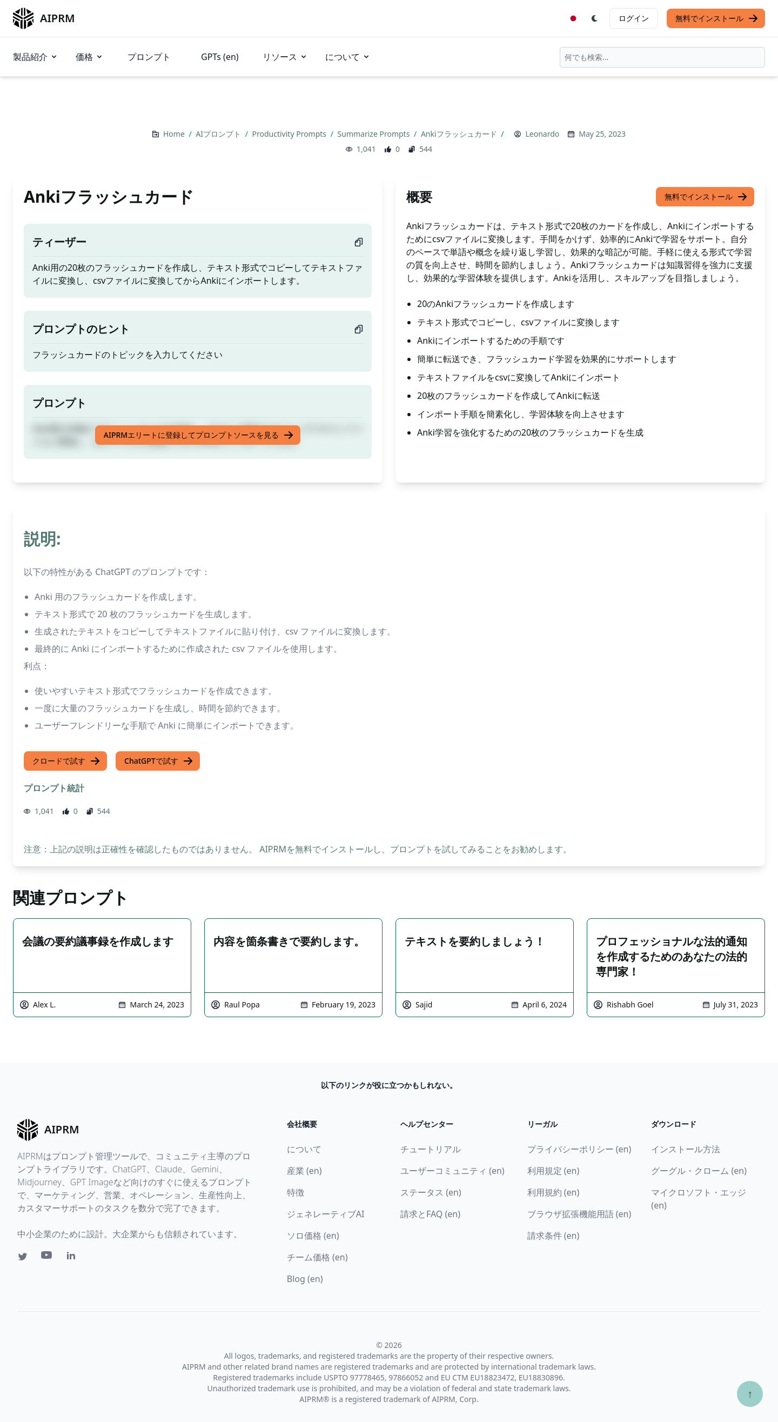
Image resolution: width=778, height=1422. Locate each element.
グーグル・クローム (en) (699, 1171)
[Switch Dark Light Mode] (595, 18)
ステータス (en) (430, 1192)
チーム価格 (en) (317, 1257)
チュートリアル (430, 1149)
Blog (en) (305, 1279)
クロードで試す (66, 761)
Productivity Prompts (290, 134)
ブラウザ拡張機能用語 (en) (579, 1214)
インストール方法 (685, 1149)
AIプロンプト (219, 134)
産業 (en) (304, 1171)
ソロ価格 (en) (313, 1235)
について (348, 57)
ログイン (634, 18)
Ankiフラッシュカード (460, 134)
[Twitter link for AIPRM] (22, 1256)
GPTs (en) (220, 57)
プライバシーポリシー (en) (579, 1149)
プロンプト (149, 57)
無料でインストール (717, 18)
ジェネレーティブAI (326, 1214)
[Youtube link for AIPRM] (47, 1257)
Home (174, 134)
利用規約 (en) (553, 1192)
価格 (90, 57)
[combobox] (662, 57)
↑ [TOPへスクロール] (750, 1393)
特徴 (295, 1192)
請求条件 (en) (553, 1235)
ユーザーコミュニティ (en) (452, 1171)
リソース (285, 57)
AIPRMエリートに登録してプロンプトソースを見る (199, 435)
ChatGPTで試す (158, 761)
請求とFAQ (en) (430, 1214)
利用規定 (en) (553, 1171)
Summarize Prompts (375, 134)
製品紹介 (35, 57)
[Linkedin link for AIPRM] (73, 1257)
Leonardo (542, 134)
